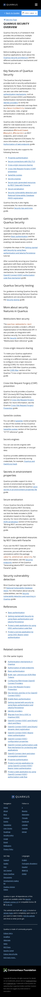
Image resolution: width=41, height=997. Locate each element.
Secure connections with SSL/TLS (21, 161)
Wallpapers (7, 846)
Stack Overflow (8, 874)
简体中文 (25, 870)
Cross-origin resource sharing (20, 165)
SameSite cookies (15, 175)
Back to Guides (12, 13)
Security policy (8, 835)
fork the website (29, 916)
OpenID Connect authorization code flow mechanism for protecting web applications (22, 747)
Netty (5, 944)
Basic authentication (19, 236)
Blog (5, 815)
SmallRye (6, 937)
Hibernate (6, 940)
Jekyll (24, 910)
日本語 (24, 874)
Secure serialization (16, 189)
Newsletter (7, 825)
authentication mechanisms (14, 94)
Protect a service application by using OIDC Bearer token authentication (20, 635)
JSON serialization (10, 522)
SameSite (19, 421)
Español (24, 867)
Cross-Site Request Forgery (22, 400)
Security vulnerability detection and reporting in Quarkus (19, 596)
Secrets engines (14, 179)
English (24, 860)
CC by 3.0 (8, 905)
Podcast (6, 818)
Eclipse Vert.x (8, 933)
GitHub (24, 832)
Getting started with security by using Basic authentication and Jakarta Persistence (21, 705)
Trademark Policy (31, 981)
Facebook (25, 821)
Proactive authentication (18, 158)
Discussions (7, 877)
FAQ (5, 867)
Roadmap (6, 832)
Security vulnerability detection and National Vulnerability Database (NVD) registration (22, 195)
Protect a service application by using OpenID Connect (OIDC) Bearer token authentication (20, 765)
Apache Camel (8, 951)
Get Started (7, 870)
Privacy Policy (8, 849)
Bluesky (24, 811)
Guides (5, 864)
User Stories (7, 828)
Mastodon (25, 815)
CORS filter (14, 370)
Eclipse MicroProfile (10, 954)
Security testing (13, 300)
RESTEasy (6, 947)
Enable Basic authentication (19, 699)
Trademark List (11, 983)
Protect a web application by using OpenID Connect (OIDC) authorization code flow (22, 774)
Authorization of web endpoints (16, 144)
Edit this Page (11, 20)
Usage (5, 839)
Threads (25, 818)
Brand (5, 842)
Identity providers (10, 102)
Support (6, 860)
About (5, 811)
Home (5, 808)
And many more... (9, 958)
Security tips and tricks (23, 208)
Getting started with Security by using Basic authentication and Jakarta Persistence (20, 250)
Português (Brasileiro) (29, 864)
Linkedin (25, 825)
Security (13, 338)
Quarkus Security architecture (15, 57)
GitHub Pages (8, 913)
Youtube (25, 828)
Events (5, 821)
